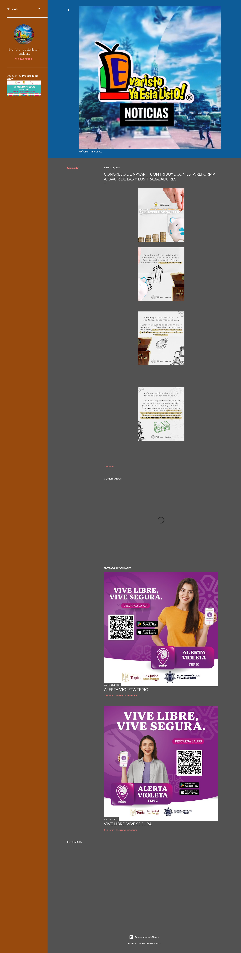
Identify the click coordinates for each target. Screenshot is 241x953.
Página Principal (91, 151)
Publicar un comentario (126, 695)
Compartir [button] (73, 167)
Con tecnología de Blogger (144, 937)
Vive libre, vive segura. (128, 823)
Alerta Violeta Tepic (126, 689)
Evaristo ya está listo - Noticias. (23, 51)
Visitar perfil (23, 59)
